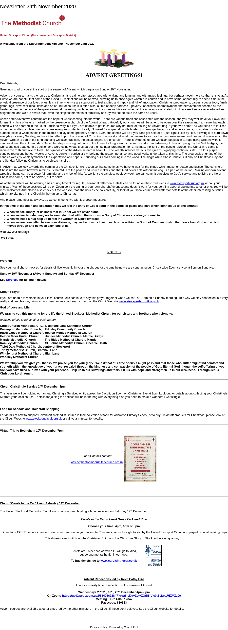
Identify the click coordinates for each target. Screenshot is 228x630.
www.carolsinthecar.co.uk (118, 560)
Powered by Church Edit (123, 627)
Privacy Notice (98, 627)
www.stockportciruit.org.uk (187, 183)
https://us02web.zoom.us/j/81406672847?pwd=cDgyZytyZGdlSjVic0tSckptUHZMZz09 (121, 595)
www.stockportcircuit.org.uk (139, 301)
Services (12, 279)
